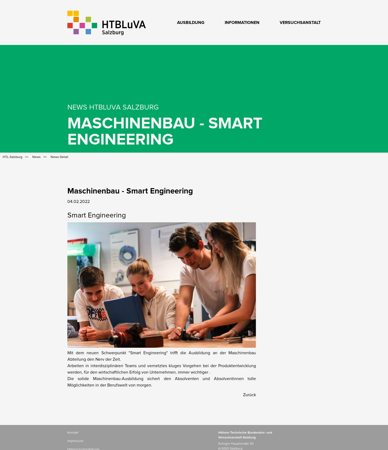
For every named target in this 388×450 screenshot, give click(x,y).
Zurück (249, 395)
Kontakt (72, 432)
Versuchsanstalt (300, 22)
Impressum (75, 441)
